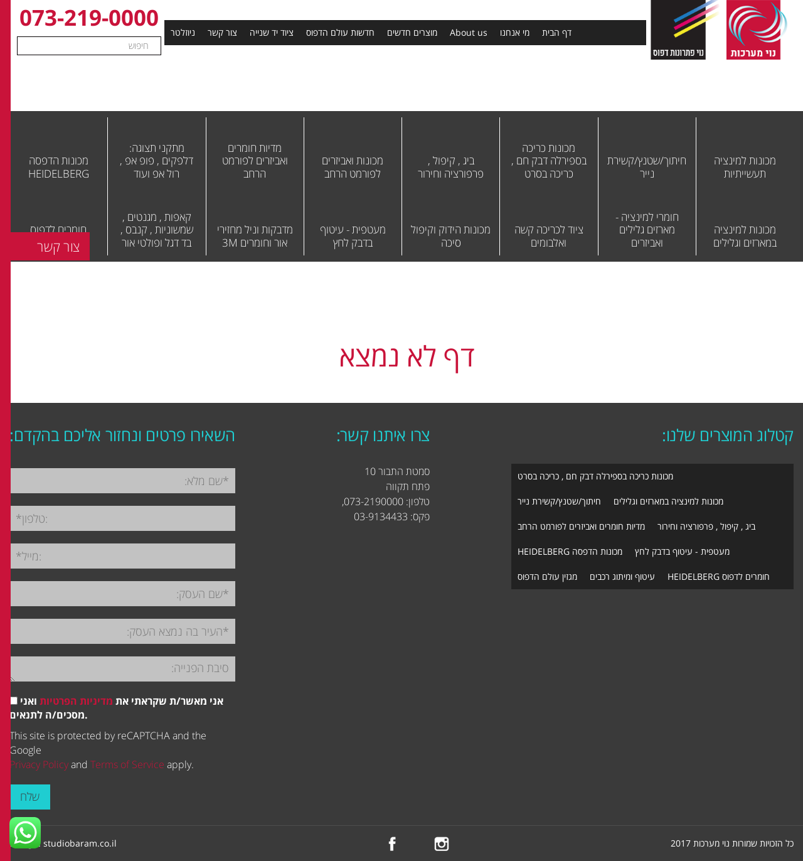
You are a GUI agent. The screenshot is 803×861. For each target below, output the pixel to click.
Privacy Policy (38, 764)
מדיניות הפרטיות (76, 701)
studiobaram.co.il (80, 843)
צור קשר (222, 32)
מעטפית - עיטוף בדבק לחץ (682, 551)
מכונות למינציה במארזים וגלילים (668, 501)
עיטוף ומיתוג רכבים (622, 576)
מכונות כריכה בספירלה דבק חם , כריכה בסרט (595, 476)
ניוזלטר (183, 32)
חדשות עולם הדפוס (340, 32)
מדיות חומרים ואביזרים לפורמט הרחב (581, 526)
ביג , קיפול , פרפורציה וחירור (706, 526)
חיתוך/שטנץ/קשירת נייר (559, 501)
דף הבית (557, 32)
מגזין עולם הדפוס (547, 576)
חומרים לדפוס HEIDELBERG (718, 576)
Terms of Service (127, 764)
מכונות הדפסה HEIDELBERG (570, 551)
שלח (30, 796)
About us (468, 32)
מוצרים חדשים (412, 32)
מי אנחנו (514, 32)
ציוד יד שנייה (272, 32)
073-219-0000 (89, 17)
